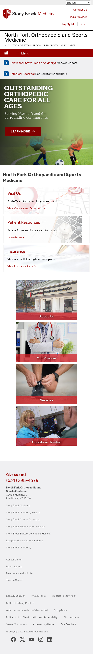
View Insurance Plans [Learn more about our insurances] (21, 266)
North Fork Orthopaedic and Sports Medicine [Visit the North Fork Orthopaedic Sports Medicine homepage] (46, 37)
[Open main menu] (22, 53)
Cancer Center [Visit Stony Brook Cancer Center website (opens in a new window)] (14, 559)
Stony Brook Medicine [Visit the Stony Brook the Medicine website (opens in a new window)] (18, 505)
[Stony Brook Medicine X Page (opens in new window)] (22, 639)
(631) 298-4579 (22, 480)
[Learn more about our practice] (46, 300)
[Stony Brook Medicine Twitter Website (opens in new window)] (31, 639)
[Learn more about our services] (46, 384)
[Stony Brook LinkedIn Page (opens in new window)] (50, 639)
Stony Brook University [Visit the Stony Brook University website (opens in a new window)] (18, 547)
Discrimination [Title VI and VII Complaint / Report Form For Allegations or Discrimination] (72, 617)
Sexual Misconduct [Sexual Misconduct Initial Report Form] (16, 624)
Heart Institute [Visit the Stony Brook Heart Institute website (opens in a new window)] (14, 566)
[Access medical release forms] (46, 73)
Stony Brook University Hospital (23, 512)
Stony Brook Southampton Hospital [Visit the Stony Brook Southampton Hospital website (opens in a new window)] (25, 526)
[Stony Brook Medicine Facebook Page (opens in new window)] (13, 639)
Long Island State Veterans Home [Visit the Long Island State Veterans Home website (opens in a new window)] (24, 540)
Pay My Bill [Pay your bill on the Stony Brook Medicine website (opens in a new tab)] (68, 24)
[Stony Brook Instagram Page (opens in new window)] (41, 639)
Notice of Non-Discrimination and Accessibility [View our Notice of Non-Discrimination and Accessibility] (31, 617)
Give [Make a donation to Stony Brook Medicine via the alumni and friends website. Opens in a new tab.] (84, 24)
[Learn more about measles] (46, 62)
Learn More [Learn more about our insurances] (15, 237)
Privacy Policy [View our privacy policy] (38, 595)
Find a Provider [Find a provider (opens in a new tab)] (78, 17)
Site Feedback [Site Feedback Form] (68, 624)
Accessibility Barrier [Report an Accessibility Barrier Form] (44, 624)
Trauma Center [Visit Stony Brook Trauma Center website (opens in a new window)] (14, 580)
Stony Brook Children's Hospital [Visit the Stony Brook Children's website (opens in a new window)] (23, 519)
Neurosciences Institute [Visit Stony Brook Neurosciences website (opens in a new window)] (19, 573)
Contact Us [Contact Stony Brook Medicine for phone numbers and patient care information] (80, 9)
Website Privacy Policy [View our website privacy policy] (64, 595)
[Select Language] (78, 3)
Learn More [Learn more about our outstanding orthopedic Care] (23, 131)
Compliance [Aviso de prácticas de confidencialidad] (60, 610)
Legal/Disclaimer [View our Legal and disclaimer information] (15, 595)
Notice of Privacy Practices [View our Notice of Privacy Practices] (20, 603)
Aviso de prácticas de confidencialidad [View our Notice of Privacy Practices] (27, 610)
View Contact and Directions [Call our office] (26, 208)
